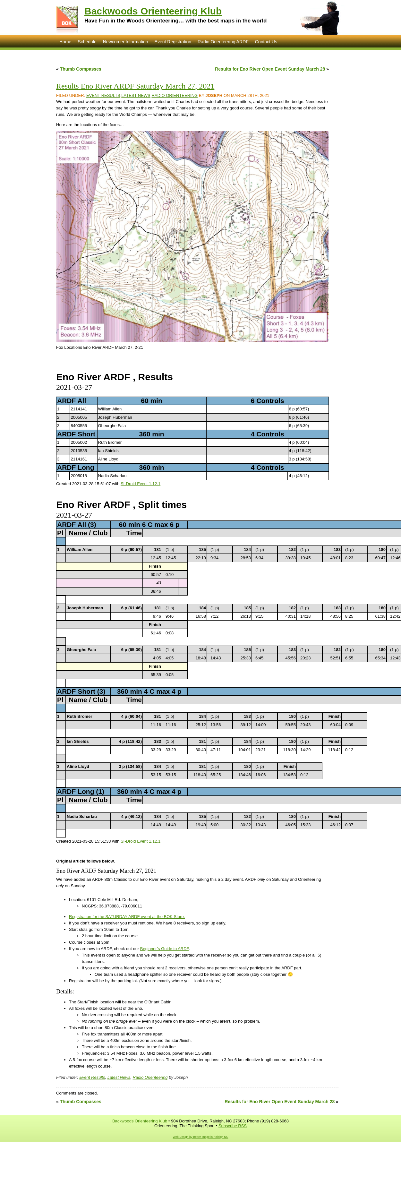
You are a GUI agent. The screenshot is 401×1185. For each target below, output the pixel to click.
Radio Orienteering (174, 95)
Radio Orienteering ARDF (223, 41)
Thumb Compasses (80, 69)
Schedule (87, 41)
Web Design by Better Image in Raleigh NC (200, 1136)
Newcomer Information (125, 41)
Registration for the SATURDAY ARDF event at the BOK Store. (127, 916)
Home (65, 41)
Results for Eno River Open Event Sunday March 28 (270, 69)
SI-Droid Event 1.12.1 (140, 483)
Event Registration (173, 41)
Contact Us (266, 41)
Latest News (135, 95)
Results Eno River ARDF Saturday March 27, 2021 (135, 86)
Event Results (103, 95)
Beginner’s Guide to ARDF (164, 948)
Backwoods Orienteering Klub (153, 11)
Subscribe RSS (232, 1125)
